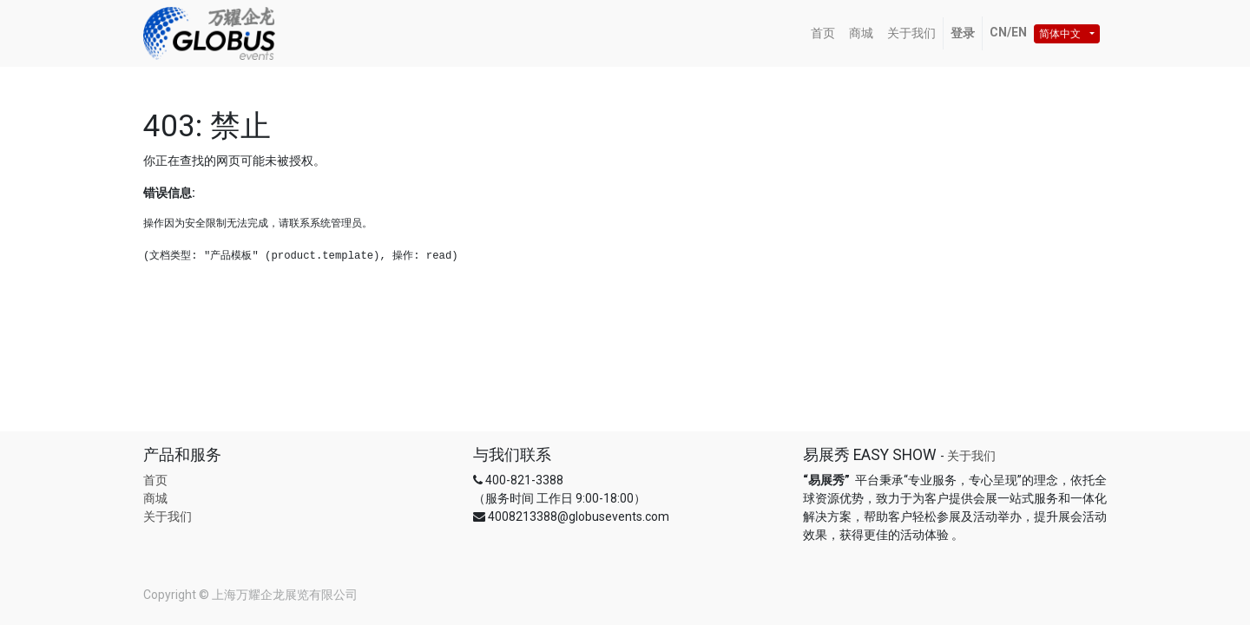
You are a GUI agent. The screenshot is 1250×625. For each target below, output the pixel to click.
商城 (155, 498)
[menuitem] (823, 33)
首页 (155, 480)
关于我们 (167, 516)
